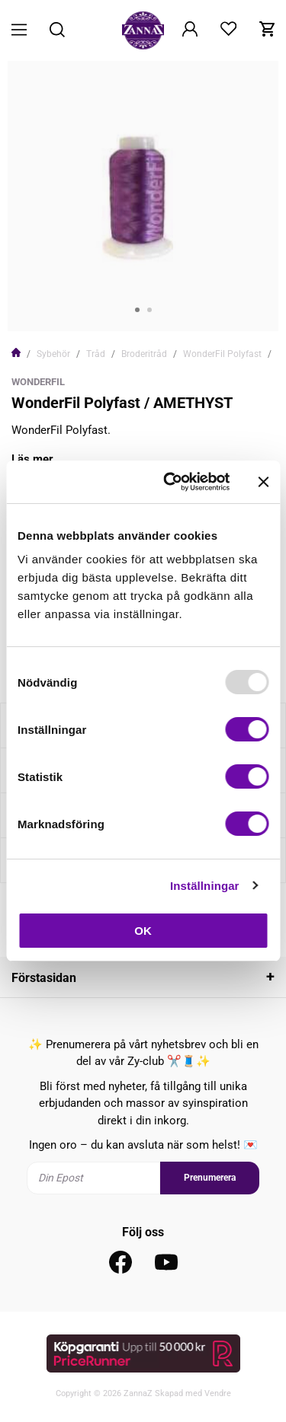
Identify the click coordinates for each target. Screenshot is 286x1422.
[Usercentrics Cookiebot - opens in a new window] (170, 482)
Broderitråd (144, 354)
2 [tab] (149, 310)
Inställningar (204, 885)
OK (143, 930)
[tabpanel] (143, 196)
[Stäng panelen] (263, 482)
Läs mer (32, 459)
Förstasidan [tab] (43, 978)
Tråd (95, 354)
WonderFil (38, 381)
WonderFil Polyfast (222, 354)
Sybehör (53, 354)
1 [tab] (137, 310)
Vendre (217, 1393)
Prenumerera (210, 1177)
